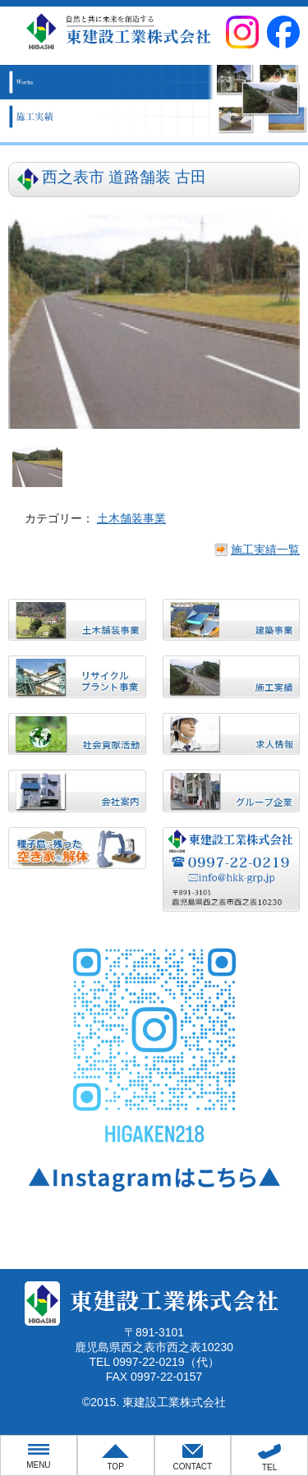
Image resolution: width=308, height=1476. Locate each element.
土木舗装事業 (131, 518)
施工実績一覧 (265, 549)
